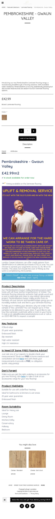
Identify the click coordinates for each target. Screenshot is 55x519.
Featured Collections (13, 7)
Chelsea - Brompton (17, 470)
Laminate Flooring (26, 7)
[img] (17, 459)
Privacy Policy (35, 493)
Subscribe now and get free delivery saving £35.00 (31, 500)
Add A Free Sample (27, 138)
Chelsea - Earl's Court (36, 470)
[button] (2, 2)
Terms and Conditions (21, 493)
